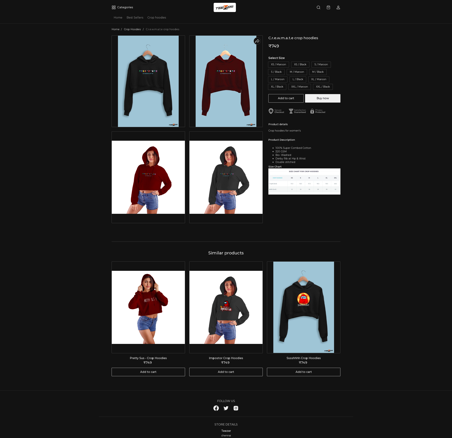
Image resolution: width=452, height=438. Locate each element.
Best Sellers (135, 17)
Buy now (323, 98)
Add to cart (286, 98)
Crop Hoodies (132, 29)
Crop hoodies (156, 17)
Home (118, 17)
